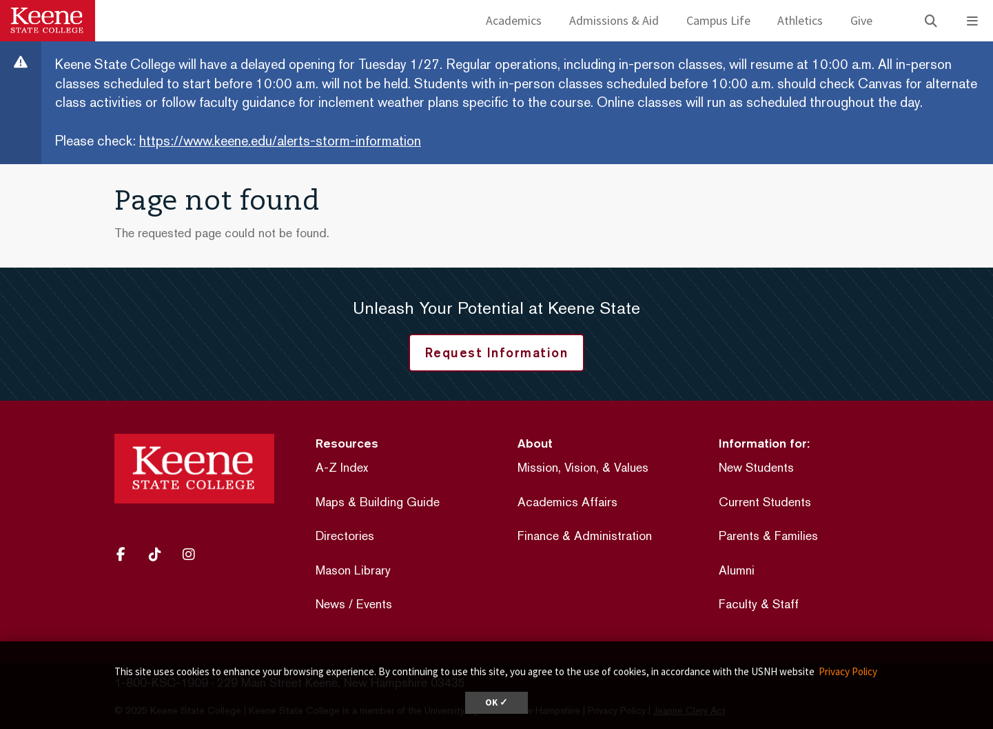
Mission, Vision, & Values (583, 467)
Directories (345, 535)
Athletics (800, 20)
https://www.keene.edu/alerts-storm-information (280, 140)
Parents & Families (768, 535)
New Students (756, 467)
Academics (514, 20)
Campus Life (718, 20)
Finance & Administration (585, 535)
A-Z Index (342, 467)
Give (861, 20)
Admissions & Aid (614, 20)
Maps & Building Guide (378, 502)
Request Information (497, 352)
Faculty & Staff (759, 604)
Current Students (765, 502)
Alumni (737, 570)
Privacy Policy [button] (848, 671)
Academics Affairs (567, 502)
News (330, 604)
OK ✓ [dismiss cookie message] (496, 702)
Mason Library (353, 570)
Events (374, 604)
